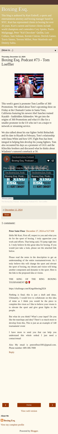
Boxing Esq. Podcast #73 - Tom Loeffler (33, 202)
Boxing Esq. (15, 9)
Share (6, 215)
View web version (29, 411)
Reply (11, 352)
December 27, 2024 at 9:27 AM (40, 231)
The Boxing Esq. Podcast (10, 202)
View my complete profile (12, 424)
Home (28, 405)
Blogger (34, 431)
